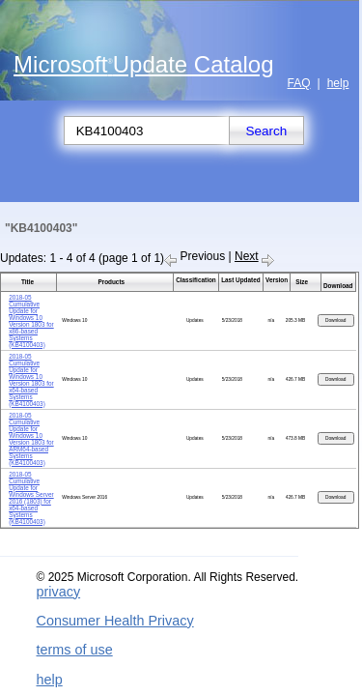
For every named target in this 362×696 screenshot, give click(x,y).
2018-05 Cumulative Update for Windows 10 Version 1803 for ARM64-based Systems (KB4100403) (31, 439)
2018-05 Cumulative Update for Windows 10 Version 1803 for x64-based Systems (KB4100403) (31, 380)
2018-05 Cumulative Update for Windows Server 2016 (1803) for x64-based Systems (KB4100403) (31, 498)
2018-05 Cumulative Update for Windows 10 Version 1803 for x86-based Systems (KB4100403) (31, 321)
